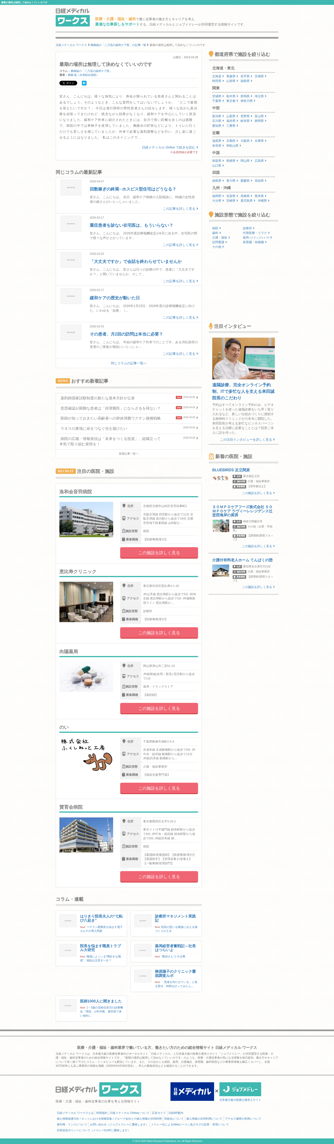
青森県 (232, 76)
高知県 (261, 180)
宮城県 (261, 76)
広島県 (261, 160)
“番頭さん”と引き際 (173, 956)
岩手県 (246, 76)
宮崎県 (232, 200)
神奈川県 (248, 101)
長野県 (246, 116)
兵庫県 (261, 140)
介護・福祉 (221, 237)
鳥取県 (218, 160)
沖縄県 (264, 200)
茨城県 (218, 96)
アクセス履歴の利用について (243, 1118)
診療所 (249, 228)
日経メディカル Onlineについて (129, 1113)
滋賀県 (218, 140)
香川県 (232, 180)
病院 (216, 228)
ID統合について (174, 1118)
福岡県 (218, 196)
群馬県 (246, 96)
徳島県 (218, 180)
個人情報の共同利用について (204, 1118)
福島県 (246, 81)
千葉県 (218, 101)
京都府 (232, 140)
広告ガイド (159, 1113)
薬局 (257, 237)
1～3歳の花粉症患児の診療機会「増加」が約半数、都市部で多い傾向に (101, 1011)
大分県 (218, 200)
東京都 (232, 101)
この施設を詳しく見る (159, 552)
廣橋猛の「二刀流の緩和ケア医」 (91, 71)
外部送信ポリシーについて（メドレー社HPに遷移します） (93, 1130)
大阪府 (246, 140)
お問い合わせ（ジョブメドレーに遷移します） (119, 1124)
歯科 (216, 233)
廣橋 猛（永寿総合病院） (83, 75)
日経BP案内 (175, 1113)
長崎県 (246, 196)
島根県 (232, 160)
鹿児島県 (248, 200)
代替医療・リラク (256, 233)
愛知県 (218, 125)
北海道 (218, 76)
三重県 (232, 125)
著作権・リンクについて (72, 1124)
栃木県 (232, 96)
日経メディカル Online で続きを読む (170, 147)
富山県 (261, 116)
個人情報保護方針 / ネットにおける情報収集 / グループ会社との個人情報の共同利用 (109, 1118)
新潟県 (218, 116)
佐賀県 (232, 196)
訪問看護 (219, 242)
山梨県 (232, 116)
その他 (218, 247)
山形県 (232, 81)
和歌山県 (233, 145)
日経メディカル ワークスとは (75, 1113)
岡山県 (246, 160)
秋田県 (218, 81)
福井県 (232, 121)
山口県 (218, 165)
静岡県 (261, 121)
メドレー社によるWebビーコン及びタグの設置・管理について (190, 1124)
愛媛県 (246, 180)
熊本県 (261, 196)
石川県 (218, 121)
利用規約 (101, 1113)
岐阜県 (246, 121)
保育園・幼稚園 (255, 242)
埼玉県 (261, 96)
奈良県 (218, 145)
